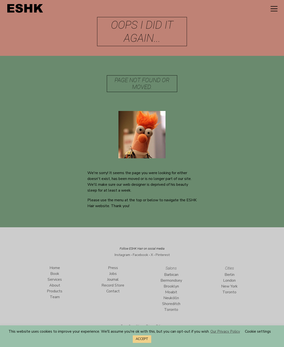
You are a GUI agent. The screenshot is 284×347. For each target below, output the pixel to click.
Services (55, 279)
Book (54, 273)
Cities (229, 268)
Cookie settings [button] (258, 331)
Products (54, 291)
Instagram (122, 254)
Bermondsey (171, 280)
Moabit (171, 292)
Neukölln (171, 298)
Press (113, 268)
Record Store (112, 285)
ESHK (25, 9)
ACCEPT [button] (142, 339)
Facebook (140, 254)
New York (229, 286)
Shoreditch (171, 303)
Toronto (171, 309)
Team (55, 297)
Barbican (171, 274)
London (229, 280)
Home (55, 268)
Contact (113, 291)
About (54, 285)
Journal (113, 279)
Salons (171, 268)
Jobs (113, 273)
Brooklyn (171, 286)
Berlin (229, 274)
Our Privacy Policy (225, 331)
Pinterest (163, 254)
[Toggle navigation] (274, 8)
